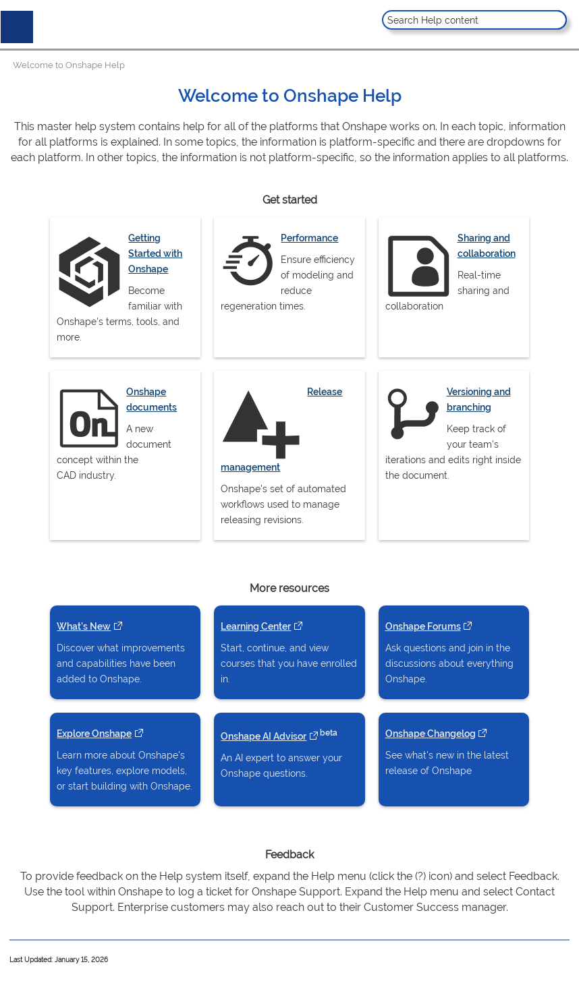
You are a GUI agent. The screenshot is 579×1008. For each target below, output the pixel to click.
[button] (555, 20)
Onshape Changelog (436, 733)
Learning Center (261, 626)
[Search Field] (474, 20)
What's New (89, 626)
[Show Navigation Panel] (14, 24)
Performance (309, 237)
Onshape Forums (428, 626)
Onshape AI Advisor (269, 736)
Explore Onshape (99, 733)
